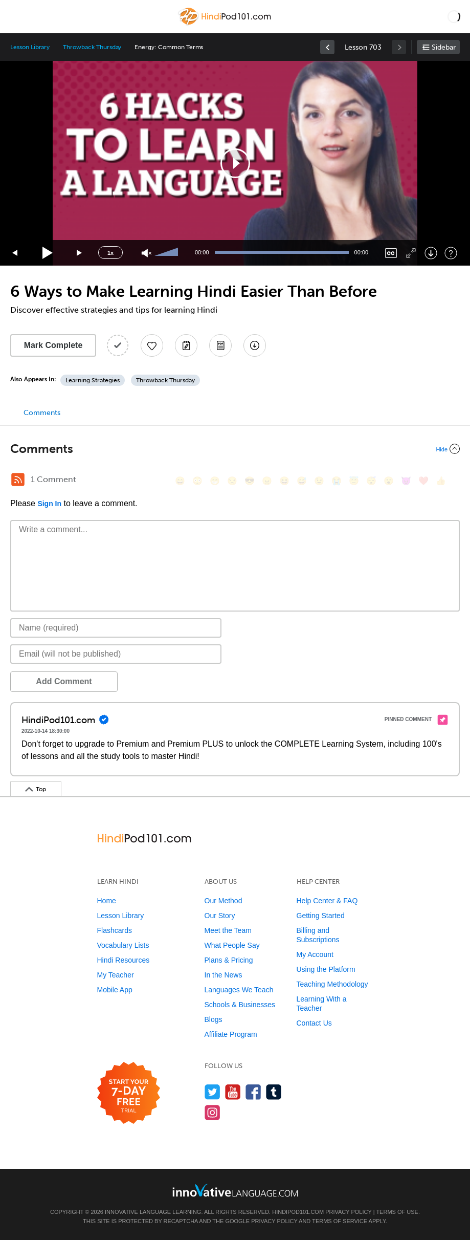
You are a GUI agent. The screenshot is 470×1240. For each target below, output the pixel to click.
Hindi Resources (123, 960)
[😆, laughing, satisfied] (284, 480)
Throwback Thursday (92, 47)
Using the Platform (326, 969)
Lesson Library (30, 47)
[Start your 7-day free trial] (128, 1093)
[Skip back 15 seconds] (15, 253)
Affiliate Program (231, 1034)
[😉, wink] (319, 480)
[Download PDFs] (220, 345)
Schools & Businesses (240, 1004)
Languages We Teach (239, 990)
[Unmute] (146, 253)
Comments (42, 412)
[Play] (47, 253)
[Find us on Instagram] (212, 1112)
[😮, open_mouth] (388, 480)
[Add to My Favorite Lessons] (152, 345)
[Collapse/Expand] (235, 449)
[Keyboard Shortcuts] (450, 253)
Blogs (213, 1019)
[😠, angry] (267, 480)
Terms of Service (339, 1221)
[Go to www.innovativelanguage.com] (235, 1190)
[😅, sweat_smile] (301, 480)
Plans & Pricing (229, 960)
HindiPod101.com (298, 1212)
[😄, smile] (180, 480)
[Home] (226, 23)
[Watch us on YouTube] (233, 1092)
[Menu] (16, 16)
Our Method (223, 901)
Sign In (49, 503)
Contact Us (314, 1023)
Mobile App (114, 990)
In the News (223, 975)
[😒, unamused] (232, 480)
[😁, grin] (214, 480)
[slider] (167, 253)
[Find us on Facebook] (253, 1092)
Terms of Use (397, 1212)
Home (106, 901)
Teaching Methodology (332, 984)
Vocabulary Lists (123, 945)
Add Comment (64, 681)
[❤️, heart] (423, 480)
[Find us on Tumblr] (274, 1092)
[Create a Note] (186, 345)
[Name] (115, 628)
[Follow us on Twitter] (212, 1092)
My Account (315, 954)
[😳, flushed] (197, 480)
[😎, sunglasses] (249, 480)
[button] (453, 16)
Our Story (220, 915)
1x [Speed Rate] (110, 253)
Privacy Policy (348, 1212)
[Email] (115, 654)
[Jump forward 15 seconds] (80, 253)
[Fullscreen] (411, 253)
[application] (235, 163)
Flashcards (114, 930)
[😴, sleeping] (371, 480)
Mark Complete (53, 345)
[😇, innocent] (354, 480)
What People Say (232, 945)
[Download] (430, 253)
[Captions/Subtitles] (391, 253)
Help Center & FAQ (327, 901)
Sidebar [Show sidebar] (444, 47)
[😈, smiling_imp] (406, 480)
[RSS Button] (18, 479)
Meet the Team (228, 930)
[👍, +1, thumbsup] (441, 480)
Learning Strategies (92, 380)
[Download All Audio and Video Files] (254, 345)
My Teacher (115, 975)
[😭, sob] (336, 480)
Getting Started (321, 915)
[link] (327, 47)
